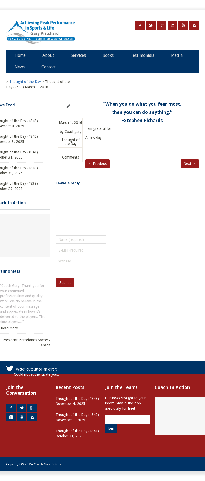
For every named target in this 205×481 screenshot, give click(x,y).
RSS (194, 25)
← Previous (97, 164)
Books (108, 55)
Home (20, 55)
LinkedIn (172, 25)
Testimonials (142, 55)
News (20, 66)
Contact (48, 66)
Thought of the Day (70, 142)
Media (177, 55)
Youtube (183, 25)
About (48, 55)
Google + (161, 25)
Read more (9, 328)
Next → (190, 164)
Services (78, 55)
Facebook (140, 25)
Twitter (151, 25)
